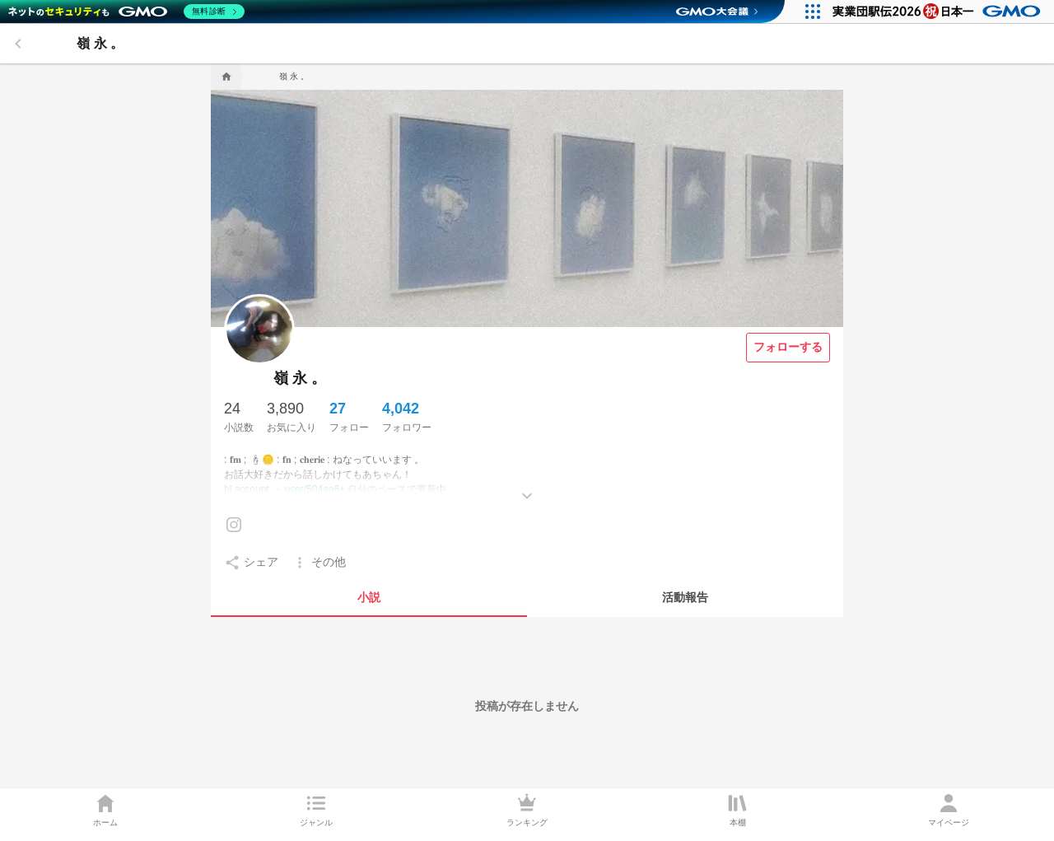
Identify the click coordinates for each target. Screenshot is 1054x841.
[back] (18, 43)
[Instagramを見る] (234, 525)
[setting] (251, 562)
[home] (225, 76)
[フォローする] (788, 347)
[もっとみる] (527, 483)
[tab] (369, 597)
